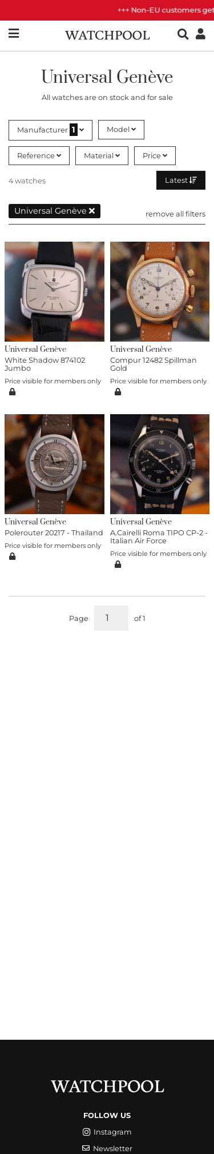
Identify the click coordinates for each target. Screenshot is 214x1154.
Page (78, 618)
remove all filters (175, 214)
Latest (181, 180)
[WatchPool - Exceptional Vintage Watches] (107, 34)
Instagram (107, 1132)
